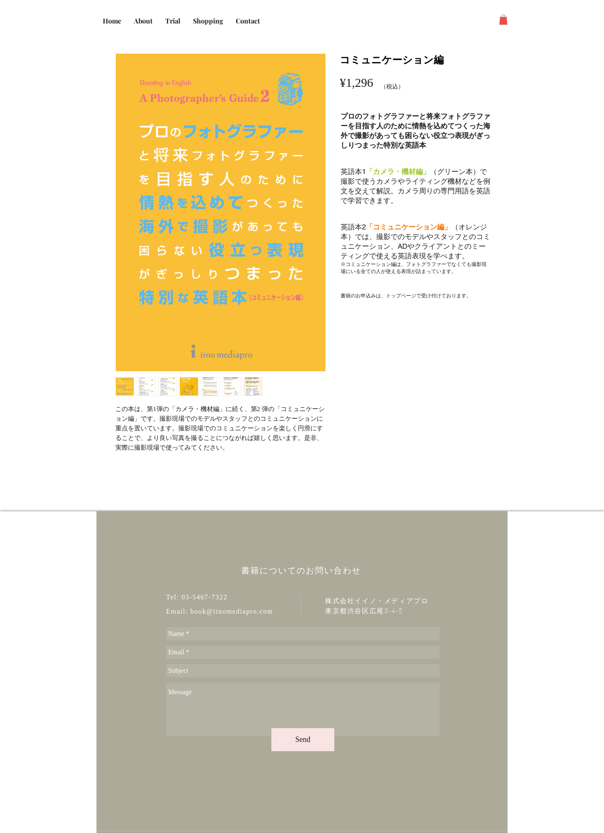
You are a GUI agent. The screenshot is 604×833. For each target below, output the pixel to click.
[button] (503, 20)
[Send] (302, 739)
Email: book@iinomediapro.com (219, 611)
